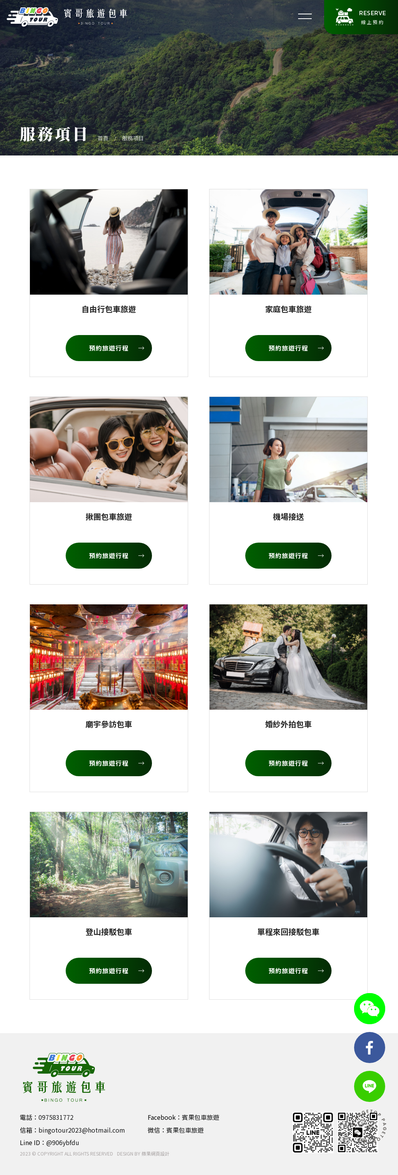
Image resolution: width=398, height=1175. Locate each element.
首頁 (103, 138)
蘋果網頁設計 (155, 1153)
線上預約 (372, 16)
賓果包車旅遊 (200, 1117)
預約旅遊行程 (116, 348)
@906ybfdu (62, 1142)
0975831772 (55, 1117)
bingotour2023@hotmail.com (81, 1130)
